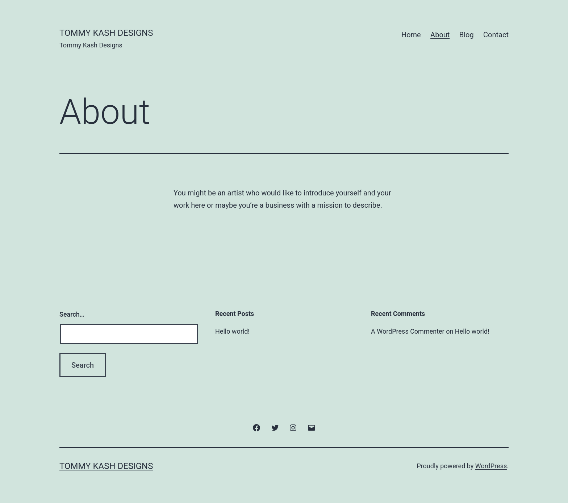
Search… (71, 314)
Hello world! (232, 331)
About (440, 34)
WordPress (491, 466)
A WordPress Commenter (407, 331)
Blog (466, 34)
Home (411, 34)
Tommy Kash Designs (106, 33)
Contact (496, 34)
